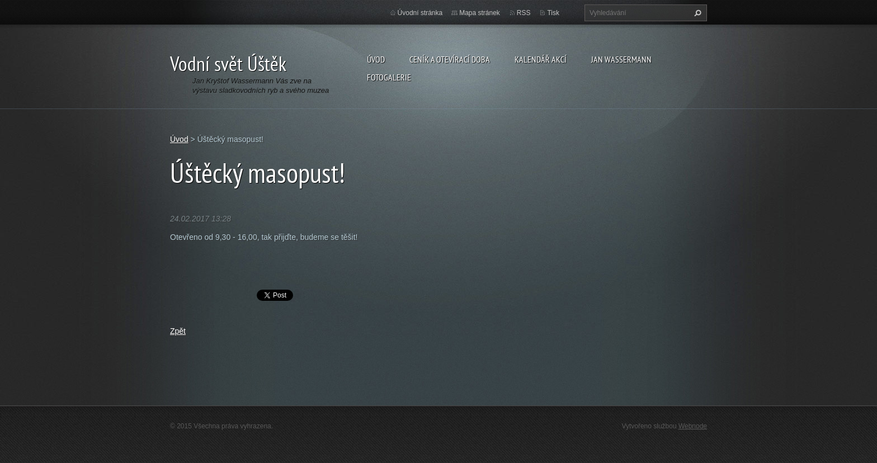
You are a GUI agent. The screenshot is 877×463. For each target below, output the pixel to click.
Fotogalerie (389, 77)
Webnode (692, 426)
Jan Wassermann (621, 59)
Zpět (178, 331)
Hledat (696, 12)
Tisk (553, 13)
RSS (524, 13)
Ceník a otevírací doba (449, 59)
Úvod (376, 59)
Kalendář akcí (541, 59)
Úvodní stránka (420, 13)
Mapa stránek (479, 13)
